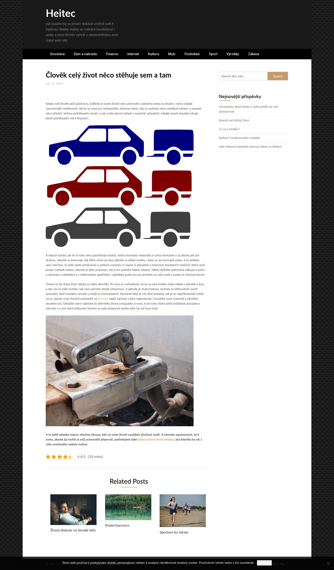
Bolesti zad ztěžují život (234, 120)
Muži (171, 54)
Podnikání (192, 54)
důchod (102, 299)
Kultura (153, 54)
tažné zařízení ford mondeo (156, 439)
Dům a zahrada (85, 54)
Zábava (253, 54)
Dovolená (57, 54)
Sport (213, 54)
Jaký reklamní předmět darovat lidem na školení (250, 147)
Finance (112, 54)
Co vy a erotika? (229, 129)
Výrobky (233, 54)
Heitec (61, 13)
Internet (133, 54)
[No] (328, 563)
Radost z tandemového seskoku (239, 138)
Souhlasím (264, 562)
